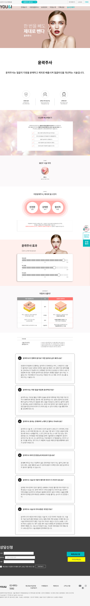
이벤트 (87, 2)
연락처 (2, 557)
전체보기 (24, 7)
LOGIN (80, 2)
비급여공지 (33, 588)
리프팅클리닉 (34, 7)
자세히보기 (40, 566)
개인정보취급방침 (30, 586)
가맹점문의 (44, 586)
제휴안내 (55, 586)
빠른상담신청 (75, 554)
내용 (1, 562)
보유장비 (44, 7)
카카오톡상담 (76, 559)
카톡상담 (61, 7)
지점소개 (53, 7)
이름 (1, 553)
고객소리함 (67, 586)
